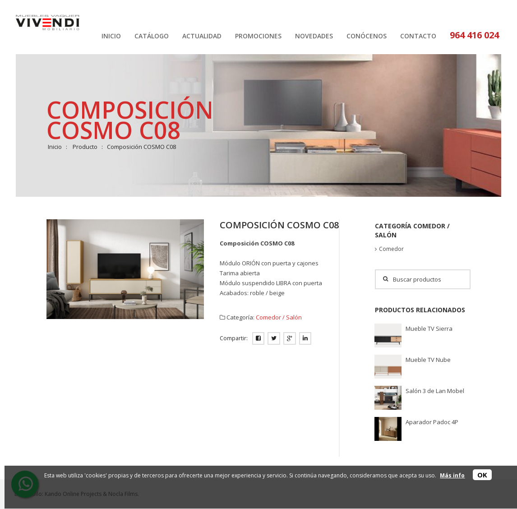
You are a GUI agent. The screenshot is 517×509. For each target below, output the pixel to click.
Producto (85, 147)
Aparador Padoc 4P (432, 422)
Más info (452, 475)
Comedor (391, 249)
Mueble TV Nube (428, 360)
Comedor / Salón (279, 317)
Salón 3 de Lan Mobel (435, 391)
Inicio (55, 147)
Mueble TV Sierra (429, 328)
